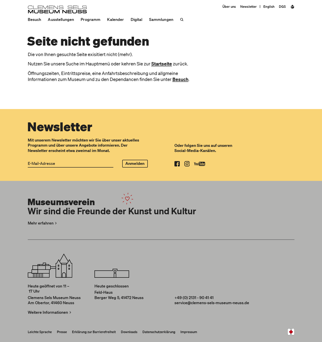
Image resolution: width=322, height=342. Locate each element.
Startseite (161, 64)
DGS (282, 6)
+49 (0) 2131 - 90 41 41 (194, 297)
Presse (62, 332)
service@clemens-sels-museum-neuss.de (211, 302)
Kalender (115, 19)
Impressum (188, 332)
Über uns (229, 6)
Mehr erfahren (43, 223)
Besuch (34, 19)
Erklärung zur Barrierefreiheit (94, 332)
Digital (136, 19)
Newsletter (248, 6)
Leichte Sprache (40, 332)
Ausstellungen (61, 19)
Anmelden (134, 163)
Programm (90, 19)
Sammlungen (161, 19)
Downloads (129, 332)
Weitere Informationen (50, 312)
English (268, 6)
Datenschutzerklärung (158, 332)
